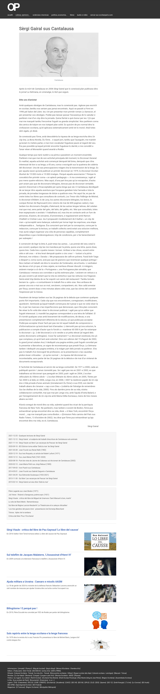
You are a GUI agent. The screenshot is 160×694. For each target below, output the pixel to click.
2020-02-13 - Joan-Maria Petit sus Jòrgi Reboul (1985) (30, 464)
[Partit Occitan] (36, 678)
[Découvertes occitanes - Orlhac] (61, 673)
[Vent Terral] (27, 671)
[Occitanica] (51, 682)
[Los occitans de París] (21, 680)
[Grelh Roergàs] (119, 682)
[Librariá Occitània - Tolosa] (23, 673)
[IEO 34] (74, 682)
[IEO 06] (80, 682)
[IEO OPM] (11, 685)
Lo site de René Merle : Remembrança (23, 502)
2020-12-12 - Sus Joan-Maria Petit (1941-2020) (27, 457)
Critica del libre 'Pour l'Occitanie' (21, 516)
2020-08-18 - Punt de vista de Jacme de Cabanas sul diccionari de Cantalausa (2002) (42, 461)
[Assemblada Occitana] (124, 678)
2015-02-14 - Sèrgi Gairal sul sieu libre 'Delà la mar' (28, 482)
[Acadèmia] (60, 682)
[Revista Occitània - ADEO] (64, 675)
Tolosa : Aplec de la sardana (20, 512)
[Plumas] (77, 675)
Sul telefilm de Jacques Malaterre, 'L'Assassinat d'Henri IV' (39, 554)
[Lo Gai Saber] (19, 675)
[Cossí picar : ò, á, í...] (47, 680)
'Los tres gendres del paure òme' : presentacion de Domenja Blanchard (36, 509)
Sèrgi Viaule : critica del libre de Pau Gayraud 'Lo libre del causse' (42, 529)
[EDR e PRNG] (56, 671)
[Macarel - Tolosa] (120, 673)
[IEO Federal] (37, 685)
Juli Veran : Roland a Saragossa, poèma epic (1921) (29, 495)
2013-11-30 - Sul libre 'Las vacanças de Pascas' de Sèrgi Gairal (33, 478)
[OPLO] (87, 682)
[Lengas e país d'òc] (47, 675)
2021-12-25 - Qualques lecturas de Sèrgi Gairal (27, 436)
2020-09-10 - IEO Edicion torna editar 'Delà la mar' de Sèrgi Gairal (34, 446)
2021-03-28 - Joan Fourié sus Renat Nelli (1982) (27, 450)
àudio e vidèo (82, 15)
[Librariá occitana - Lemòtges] (103, 673)
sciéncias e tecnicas (41, 15)
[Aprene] (103, 682)
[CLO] (92, 682)
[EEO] (97, 682)
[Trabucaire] (18, 671)
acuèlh (10, 15)
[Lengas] (36, 675)
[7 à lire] (128, 682)
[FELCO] (30, 682)
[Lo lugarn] (17, 678)
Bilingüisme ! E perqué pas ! (22, 608)
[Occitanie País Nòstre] (50, 678)
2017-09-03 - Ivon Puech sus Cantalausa (24, 468)
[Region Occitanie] (32, 687)
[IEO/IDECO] (36, 671)
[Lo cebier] (26, 678)
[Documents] (34, 680)
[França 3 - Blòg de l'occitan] (35, 668)
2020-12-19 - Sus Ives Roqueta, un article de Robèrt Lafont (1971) (34, 453)
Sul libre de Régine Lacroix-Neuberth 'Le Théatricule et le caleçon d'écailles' (38, 505)
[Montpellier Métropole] (48, 687)
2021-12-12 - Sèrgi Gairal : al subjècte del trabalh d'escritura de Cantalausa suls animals (43, 439)
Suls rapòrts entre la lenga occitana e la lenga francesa (37, 633)
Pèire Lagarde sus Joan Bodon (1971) (23, 491)
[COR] (36, 682)
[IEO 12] (110, 682)
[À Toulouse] (20, 687)
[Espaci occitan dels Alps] (82, 673)
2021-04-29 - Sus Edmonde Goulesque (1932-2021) (29, 475)
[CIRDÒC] (43, 682)
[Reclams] (28, 675)
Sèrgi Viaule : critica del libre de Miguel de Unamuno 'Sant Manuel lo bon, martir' (40, 498)
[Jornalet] (21, 668)
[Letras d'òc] (46, 671)
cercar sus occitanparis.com (101, 15)
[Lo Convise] (136, 682)
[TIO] (15, 682)
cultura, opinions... (23, 15)
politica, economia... (59, 15)
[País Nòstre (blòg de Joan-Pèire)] (89, 678)
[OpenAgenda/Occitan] (23, 685)
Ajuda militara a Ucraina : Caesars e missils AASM (34, 581)
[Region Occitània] (108, 678)
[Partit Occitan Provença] (67, 678)
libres (72, 15)
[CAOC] (67, 682)
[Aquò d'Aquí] (50, 668)
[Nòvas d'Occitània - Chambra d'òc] (68, 668)
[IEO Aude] (145, 682)
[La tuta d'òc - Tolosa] (41, 673)
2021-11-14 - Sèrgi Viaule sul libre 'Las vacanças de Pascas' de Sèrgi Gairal (38, 443)
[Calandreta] (22, 682)
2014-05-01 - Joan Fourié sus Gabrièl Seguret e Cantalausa (32, 471)
